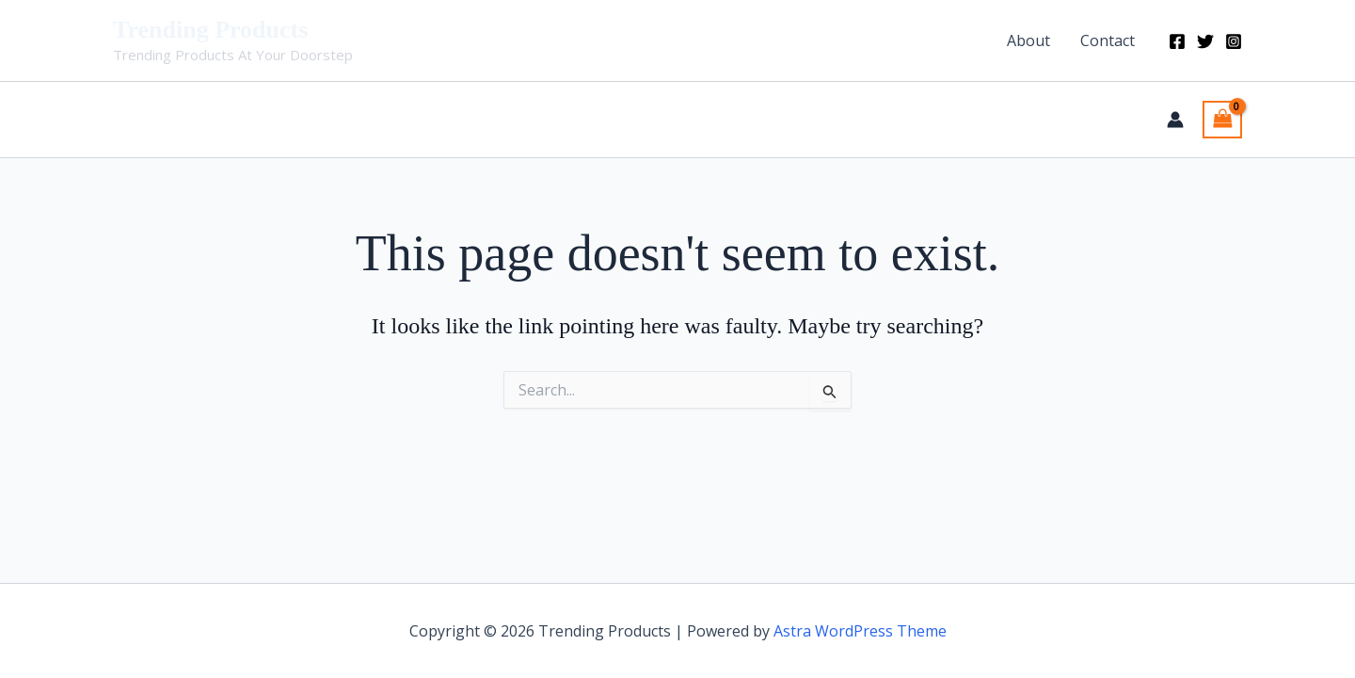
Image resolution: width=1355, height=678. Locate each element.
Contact (1107, 40)
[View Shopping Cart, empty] (1222, 119)
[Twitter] (1205, 41)
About (1028, 40)
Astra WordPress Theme (860, 631)
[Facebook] (1177, 41)
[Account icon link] (1175, 119)
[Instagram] (1233, 41)
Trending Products (210, 29)
